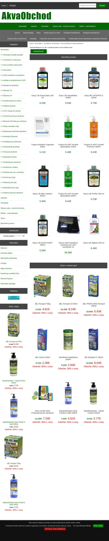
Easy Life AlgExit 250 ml (93, 243)
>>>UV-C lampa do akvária (11, 111)
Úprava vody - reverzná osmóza (64, 26)
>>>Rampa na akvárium (9, 85)
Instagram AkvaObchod (91, 33)
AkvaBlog (33, 39)
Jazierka (34, 26)
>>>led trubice (6, 70)
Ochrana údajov (6, 253)
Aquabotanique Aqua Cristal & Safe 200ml (14, 490)
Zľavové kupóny (6, 279)
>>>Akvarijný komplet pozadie (12, 55)
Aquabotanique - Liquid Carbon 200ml (14, 368)
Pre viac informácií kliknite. (82, 526)
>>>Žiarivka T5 (6, 90)
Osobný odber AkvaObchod (17, 39)
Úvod (3, 6)
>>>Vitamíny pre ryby (8, 182)
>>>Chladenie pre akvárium (11, 142)
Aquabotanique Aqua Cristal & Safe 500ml (14, 409)
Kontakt (3, 263)
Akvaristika (38, 43)
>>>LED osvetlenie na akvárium (12, 75)
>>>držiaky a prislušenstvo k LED (13, 80)
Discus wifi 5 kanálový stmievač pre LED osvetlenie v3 (68, 245)
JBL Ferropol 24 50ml (14, 327)
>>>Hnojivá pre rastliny (9, 167)
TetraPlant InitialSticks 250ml (68, 358)
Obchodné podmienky (9, 258)
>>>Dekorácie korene (9, 157)
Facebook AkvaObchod (72, 33)
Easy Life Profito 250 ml (93, 194)
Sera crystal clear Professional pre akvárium (42, 412)
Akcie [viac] (14, 306)
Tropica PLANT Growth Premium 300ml (94, 146)
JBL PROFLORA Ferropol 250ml (94, 305)
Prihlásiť (12, 6)
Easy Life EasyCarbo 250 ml (43, 96)
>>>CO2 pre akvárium (9, 152)
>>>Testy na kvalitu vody (10, 126)
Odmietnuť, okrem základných (55, 529)
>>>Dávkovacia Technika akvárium (13, 131)
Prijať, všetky (98, 526)
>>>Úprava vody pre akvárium (12, 193)
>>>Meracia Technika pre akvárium (14, 121)
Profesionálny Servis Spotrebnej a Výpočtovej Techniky (88, 39)
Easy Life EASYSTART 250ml (42, 244)
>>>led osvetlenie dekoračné (11, 65)
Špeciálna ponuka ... (8, 223)
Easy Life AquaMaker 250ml (68, 96)
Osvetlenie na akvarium (52, 43)
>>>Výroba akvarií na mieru (11, 101)
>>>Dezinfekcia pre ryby (10, 188)
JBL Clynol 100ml (42, 357)
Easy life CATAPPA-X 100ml (94, 96)
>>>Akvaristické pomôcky (10, 147)
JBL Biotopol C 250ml (93, 357)
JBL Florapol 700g (14, 449)
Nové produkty (28, 33)
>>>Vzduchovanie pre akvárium (12, 116)
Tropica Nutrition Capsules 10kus (42, 146)
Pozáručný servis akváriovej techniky (52, 39)
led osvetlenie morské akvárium (72, 43)
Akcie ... (4, 218)
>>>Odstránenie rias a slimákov (12, 172)
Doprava (4, 248)
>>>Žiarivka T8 (6, 96)
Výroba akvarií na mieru (52, 33)
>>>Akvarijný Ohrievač (9, 136)
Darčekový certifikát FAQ (10, 273)
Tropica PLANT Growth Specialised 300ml (68, 195)
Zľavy (39, 33)
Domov (17, 33)
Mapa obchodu (6, 268)
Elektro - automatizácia (87, 26)
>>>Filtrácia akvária (8, 106)
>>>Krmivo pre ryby (8, 177)
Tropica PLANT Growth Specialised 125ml (68, 146)
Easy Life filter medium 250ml (42, 195)
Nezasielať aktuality (8, 284)
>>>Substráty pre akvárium (11, 162)
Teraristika (44, 26)
